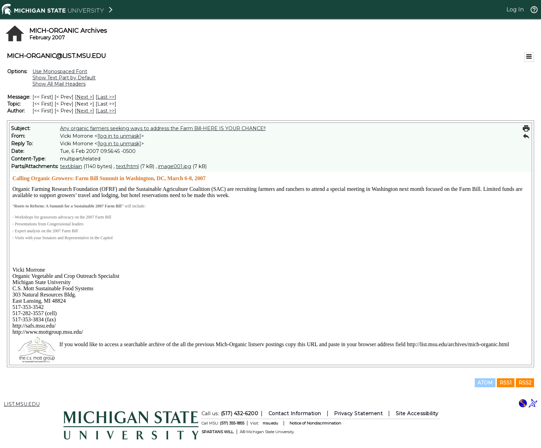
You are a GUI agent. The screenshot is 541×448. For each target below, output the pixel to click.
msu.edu (270, 423)
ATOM (485, 383)
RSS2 (525, 383)
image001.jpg (174, 166)
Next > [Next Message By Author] (84, 111)
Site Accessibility (417, 413)
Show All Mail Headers (59, 84)
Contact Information (294, 413)
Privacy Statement (358, 413)
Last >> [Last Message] (106, 97)
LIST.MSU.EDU (22, 404)
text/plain (71, 166)
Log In (515, 9)
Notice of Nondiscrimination (315, 423)
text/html (127, 166)
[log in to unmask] (119, 136)
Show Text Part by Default (64, 78)
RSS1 (506, 383)
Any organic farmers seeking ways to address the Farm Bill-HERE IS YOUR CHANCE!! (163, 128)
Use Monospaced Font (59, 71)
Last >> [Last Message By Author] (106, 111)
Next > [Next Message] (84, 97)
